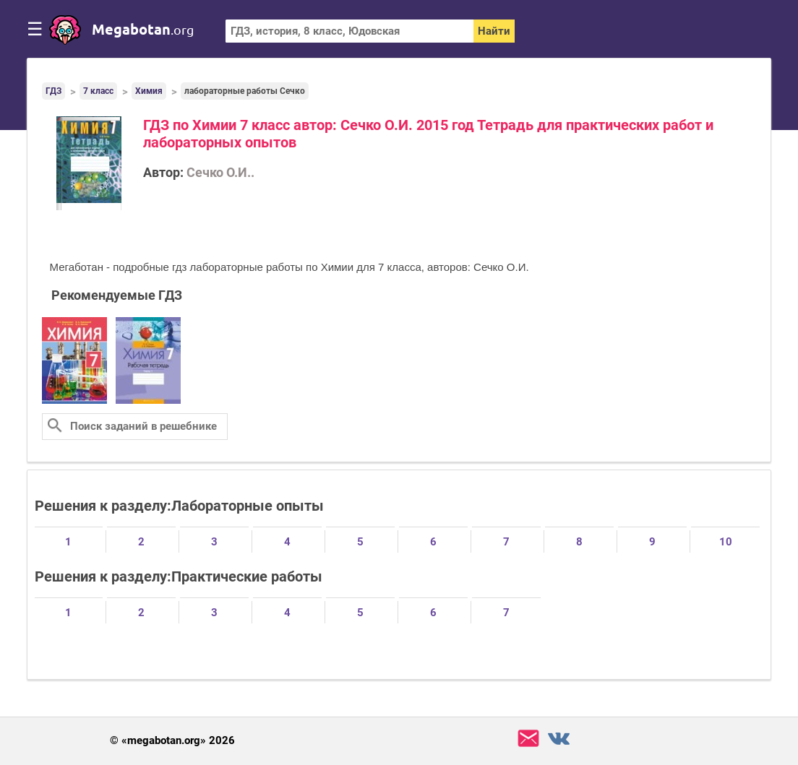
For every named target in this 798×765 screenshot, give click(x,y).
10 (725, 541)
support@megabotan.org (528, 739)
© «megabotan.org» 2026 (172, 740)
